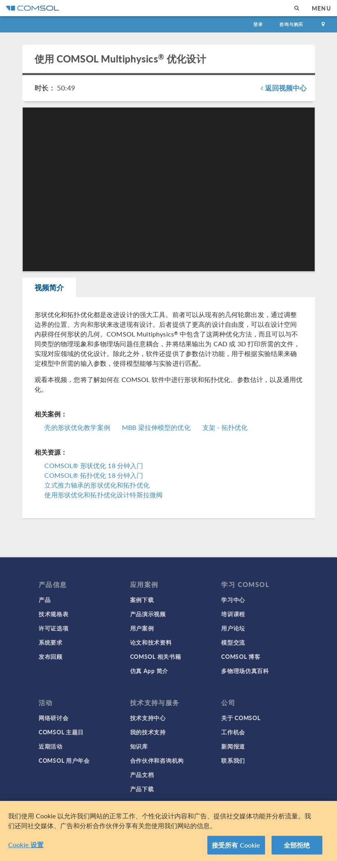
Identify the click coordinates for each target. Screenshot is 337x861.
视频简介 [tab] (49, 287)
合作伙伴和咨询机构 (157, 760)
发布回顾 (51, 656)
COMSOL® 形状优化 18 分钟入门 (93, 465)
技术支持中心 (148, 718)
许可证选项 (54, 628)
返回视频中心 (284, 88)
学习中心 (233, 600)
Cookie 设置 (25, 847)
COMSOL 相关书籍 (155, 656)
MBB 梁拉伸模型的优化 (156, 427)
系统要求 (51, 642)
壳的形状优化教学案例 (77, 427)
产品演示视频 (148, 614)
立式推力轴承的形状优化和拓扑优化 (96, 485)
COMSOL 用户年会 (64, 760)
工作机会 (233, 732)
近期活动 (51, 746)
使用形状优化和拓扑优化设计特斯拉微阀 (103, 494)
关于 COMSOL (240, 718)
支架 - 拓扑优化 (225, 427)
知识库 (139, 746)
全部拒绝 (297, 848)
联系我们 (233, 760)
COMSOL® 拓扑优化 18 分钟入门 (93, 475)
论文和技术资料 (151, 642)
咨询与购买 (291, 24)
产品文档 (142, 774)
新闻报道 (233, 746)
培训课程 (233, 614)
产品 (44, 600)
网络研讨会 (54, 718)
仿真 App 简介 (149, 671)
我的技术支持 (148, 732)
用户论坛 (233, 628)
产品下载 (142, 789)
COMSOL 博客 (240, 656)
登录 (258, 24)
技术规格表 (54, 614)
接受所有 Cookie (236, 848)
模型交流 (233, 642)
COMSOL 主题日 (61, 732)
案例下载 (142, 600)
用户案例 (142, 628)
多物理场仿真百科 (245, 671)
